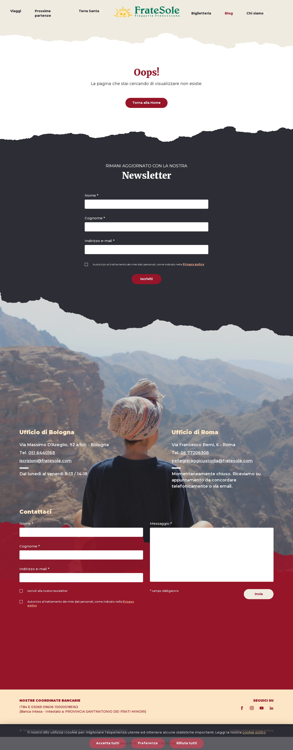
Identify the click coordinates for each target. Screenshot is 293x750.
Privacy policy (193, 264)
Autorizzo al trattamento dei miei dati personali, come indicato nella (148, 264)
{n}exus (170, 743)
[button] (90, 14)
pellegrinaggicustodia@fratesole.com (212, 460)
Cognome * (95, 218)
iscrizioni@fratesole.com (45, 460)
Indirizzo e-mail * (100, 241)
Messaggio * (161, 523)
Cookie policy (239, 730)
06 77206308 (195, 452)
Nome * (91, 195)
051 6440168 (41, 452)
